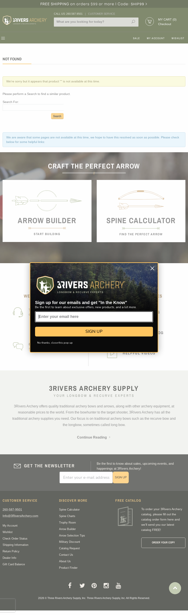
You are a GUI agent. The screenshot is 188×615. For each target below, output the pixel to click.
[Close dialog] (152, 268)
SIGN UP (94, 331)
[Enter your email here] (94, 316)
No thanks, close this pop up (55, 342)
